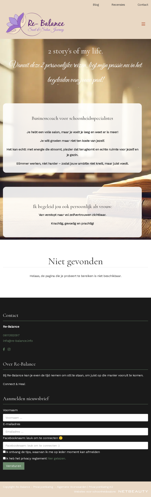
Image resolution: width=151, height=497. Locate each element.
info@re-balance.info (18, 341)
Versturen (13, 466)
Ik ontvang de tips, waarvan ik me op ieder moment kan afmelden (51, 452)
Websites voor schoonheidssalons (111, 491)
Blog (96, 4)
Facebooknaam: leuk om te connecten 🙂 (33, 438)
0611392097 (11, 335)
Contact (143, 4)
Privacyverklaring (43, 486)
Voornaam (10, 410)
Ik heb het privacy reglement (34, 458)
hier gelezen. (57, 458)
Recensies (118, 4)
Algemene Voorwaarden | (73, 486)
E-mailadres (11, 424)
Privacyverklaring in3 (101, 486)
